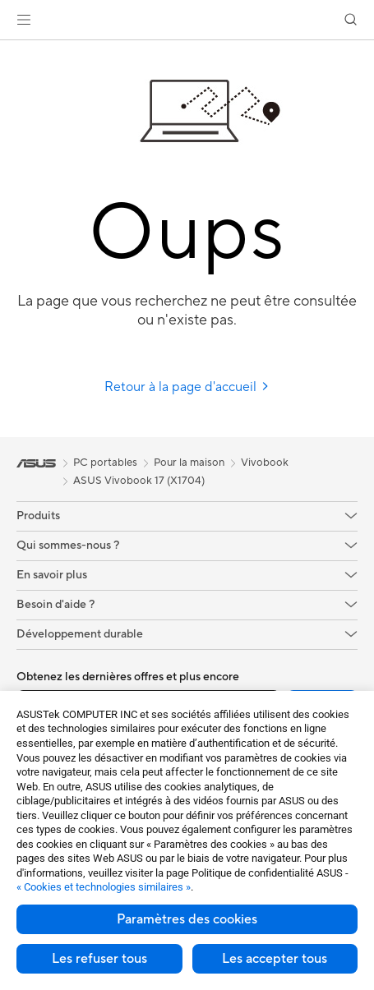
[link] (187, 20)
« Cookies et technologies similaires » (103, 887)
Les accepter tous (274, 959)
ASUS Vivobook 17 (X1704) (139, 480)
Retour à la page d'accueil (187, 387)
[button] (23, 19)
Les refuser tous (99, 959)
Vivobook (265, 462)
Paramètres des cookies (187, 919)
